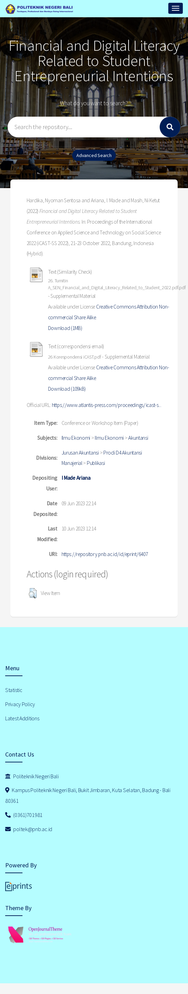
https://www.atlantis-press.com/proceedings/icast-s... (106, 405)
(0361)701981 (24, 814)
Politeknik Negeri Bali (31, 776)
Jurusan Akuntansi (80, 452)
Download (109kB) (67, 389)
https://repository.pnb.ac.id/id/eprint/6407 (105, 554)
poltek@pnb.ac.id (28, 829)
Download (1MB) (65, 328)
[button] (33, 593)
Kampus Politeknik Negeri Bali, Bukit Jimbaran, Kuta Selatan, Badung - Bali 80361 (87, 795)
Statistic (13, 689)
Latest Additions (22, 718)
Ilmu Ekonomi (76, 438)
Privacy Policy (20, 704)
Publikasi (96, 463)
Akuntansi (138, 438)
